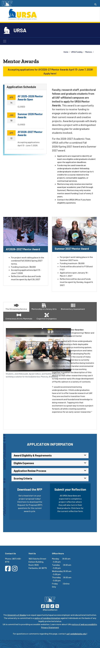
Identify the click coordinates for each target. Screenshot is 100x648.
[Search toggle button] (95, 4)
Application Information (50, 444)
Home (66, 52)
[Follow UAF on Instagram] (47, 606)
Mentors (88, 52)
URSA (20, 30)
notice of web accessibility (84, 624)
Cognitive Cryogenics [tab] (47, 316)
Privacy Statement (50, 627)
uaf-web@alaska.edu (76, 633)
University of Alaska (16, 615)
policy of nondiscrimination (47, 618)
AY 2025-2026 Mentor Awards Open (30, 98)
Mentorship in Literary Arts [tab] (44, 306)
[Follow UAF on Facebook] (43, 606)
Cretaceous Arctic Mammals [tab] (18, 316)
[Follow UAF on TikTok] (52, 606)
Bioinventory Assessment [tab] (73, 306)
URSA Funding (76, 52)
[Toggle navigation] (4, 41)
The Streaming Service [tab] (16, 306)
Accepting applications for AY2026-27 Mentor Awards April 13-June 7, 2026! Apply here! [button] (50, 71)
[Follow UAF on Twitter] (57, 606)
